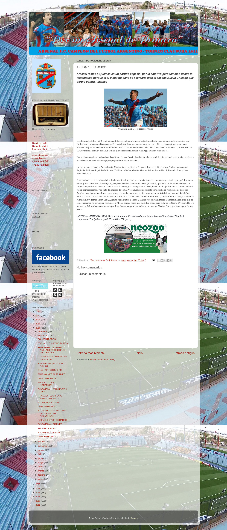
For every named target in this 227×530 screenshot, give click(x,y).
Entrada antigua (184, 353)
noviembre (43, 335)
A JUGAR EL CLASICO (49, 432)
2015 (38, 492)
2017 (38, 484)
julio (40, 454)
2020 (38, 319)
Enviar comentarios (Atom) (102, 359)
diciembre (43, 331)
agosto (41, 450)
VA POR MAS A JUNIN (48, 402)
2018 (38, 328)
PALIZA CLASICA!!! (47, 428)
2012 (38, 505)
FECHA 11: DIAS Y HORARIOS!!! (47, 383)
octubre (42, 442)
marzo (41, 471)
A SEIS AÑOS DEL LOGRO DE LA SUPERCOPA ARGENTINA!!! (52, 413)
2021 (38, 315)
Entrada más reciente (90, 353)
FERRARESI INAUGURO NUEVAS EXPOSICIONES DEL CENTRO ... (51, 350)
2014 (38, 496)
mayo (41, 462)
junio (40, 458)
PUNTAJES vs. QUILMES (50, 424)
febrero (42, 475)
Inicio (139, 353)
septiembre (43, 446)
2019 (38, 324)
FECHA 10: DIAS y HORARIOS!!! (53, 420)
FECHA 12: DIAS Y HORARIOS (53, 343)
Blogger (134, 518)
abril (40, 466)
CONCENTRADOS (47, 339)
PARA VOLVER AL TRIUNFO (51, 374)
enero (41, 479)
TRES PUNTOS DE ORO (50, 370)
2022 (38, 311)
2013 (38, 501)
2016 (38, 488)
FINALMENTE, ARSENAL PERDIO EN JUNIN (50, 397)
